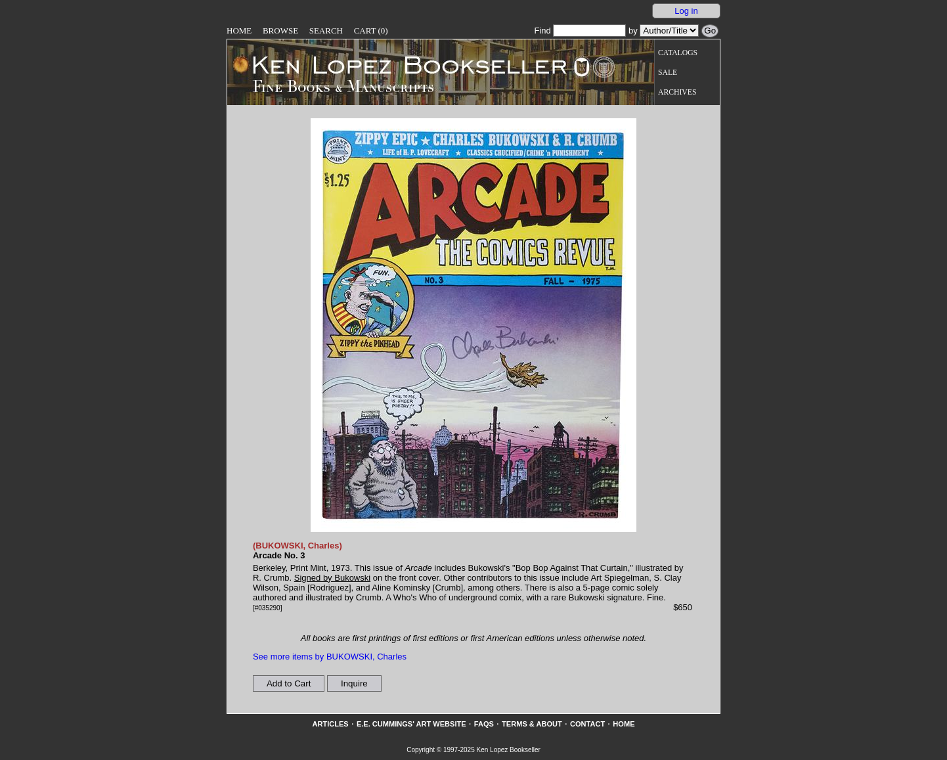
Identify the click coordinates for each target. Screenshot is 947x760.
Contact (587, 724)
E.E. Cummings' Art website (411, 724)
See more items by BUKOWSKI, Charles (330, 656)
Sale (667, 72)
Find (580, 30)
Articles (330, 724)
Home (239, 30)
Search (326, 30)
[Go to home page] (400, 64)
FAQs (484, 724)
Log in (685, 11)
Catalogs (677, 53)
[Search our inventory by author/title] (669, 30)
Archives (677, 92)
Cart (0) (371, 30)
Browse (280, 30)
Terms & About (532, 724)
